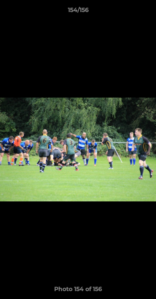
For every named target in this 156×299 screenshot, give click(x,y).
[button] (146, 12)
